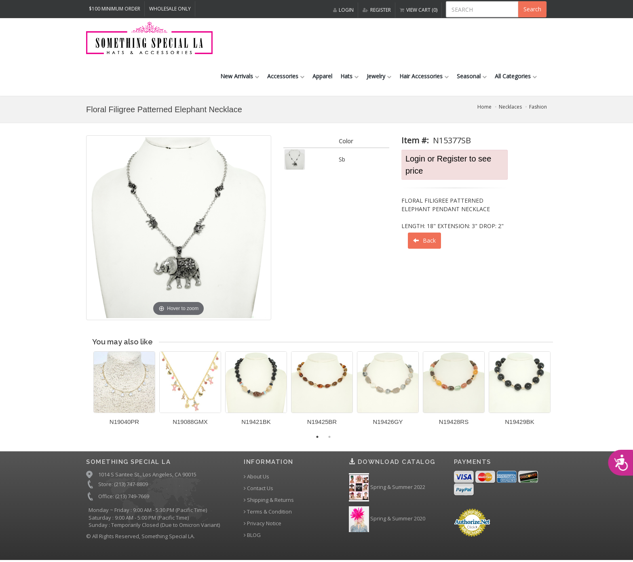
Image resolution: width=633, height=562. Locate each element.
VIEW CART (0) (418, 9)
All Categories (516, 76)
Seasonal (472, 76)
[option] (124, 391)
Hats (349, 76)
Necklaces (510, 106)
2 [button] (329, 437)
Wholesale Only (170, 8)
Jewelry (379, 76)
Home (484, 106)
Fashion (538, 106)
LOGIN (343, 9)
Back (424, 240)
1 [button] (317, 437)
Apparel (322, 76)
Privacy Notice (262, 523)
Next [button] (559, 393)
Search (532, 9)
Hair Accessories (424, 76)
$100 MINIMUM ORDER (114, 8)
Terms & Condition (268, 511)
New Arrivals (239, 76)
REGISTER (377, 9)
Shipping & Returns (269, 500)
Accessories (285, 76)
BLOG (252, 535)
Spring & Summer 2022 (387, 487)
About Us (256, 476)
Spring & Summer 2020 (387, 519)
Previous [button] (87, 393)
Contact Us (258, 488)
